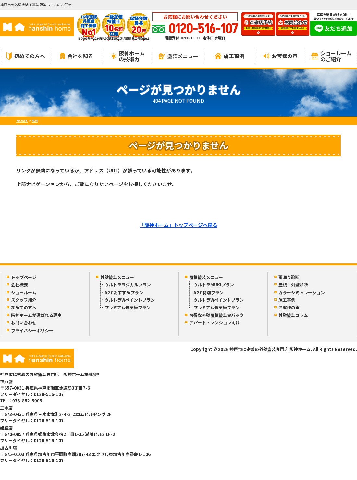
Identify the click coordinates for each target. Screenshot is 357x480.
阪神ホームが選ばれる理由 (36, 315)
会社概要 (19, 285)
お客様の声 (281, 56)
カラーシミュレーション (301, 292)
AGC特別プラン (208, 292)
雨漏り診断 (289, 277)
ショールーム (23, 292)
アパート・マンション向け (214, 323)
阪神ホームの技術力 (128, 56)
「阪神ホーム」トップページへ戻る (178, 224)
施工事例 (229, 56)
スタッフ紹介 (23, 300)
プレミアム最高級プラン (128, 307)
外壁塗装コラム (293, 315)
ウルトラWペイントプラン (130, 300)
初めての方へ (25, 56)
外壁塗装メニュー (117, 277)
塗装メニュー (178, 56)
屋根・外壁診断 (293, 285)
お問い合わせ (23, 323)
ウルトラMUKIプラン (213, 285)
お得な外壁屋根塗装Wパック (216, 315)
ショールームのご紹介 (331, 56)
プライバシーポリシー (32, 330)
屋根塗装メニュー (206, 277)
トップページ (23, 277)
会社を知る (76, 56)
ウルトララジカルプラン (128, 285)
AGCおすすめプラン (124, 292)
